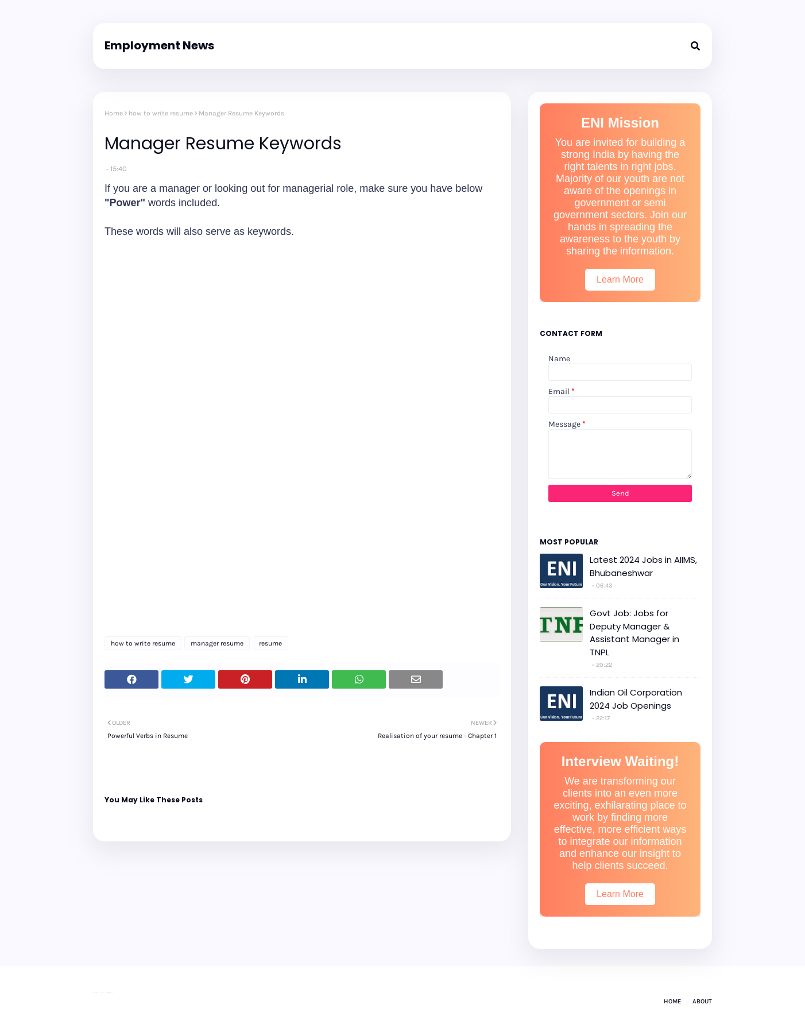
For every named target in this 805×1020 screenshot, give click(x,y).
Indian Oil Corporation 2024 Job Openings (636, 699)
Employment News (159, 45)
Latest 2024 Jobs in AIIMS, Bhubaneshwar (643, 566)
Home (114, 113)
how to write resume (161, 113)
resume (270, 643)
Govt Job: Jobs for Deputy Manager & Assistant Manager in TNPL (634, 632)
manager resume (217, 643)
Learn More (620, 279)
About (702, 1001)
